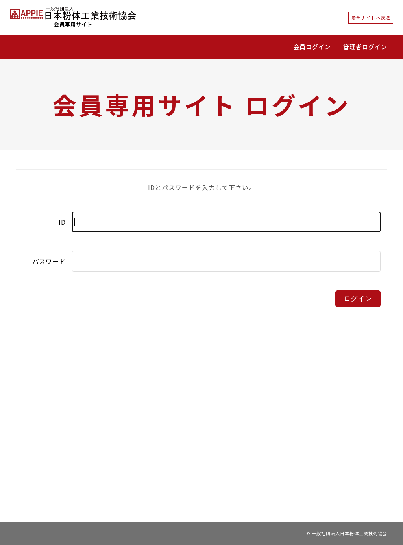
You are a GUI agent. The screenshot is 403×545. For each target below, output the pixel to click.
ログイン (358, 299)
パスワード (49, 261)
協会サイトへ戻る (370, 17)
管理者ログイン (365, 46)
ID (62, 222)
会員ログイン (312, 46)
